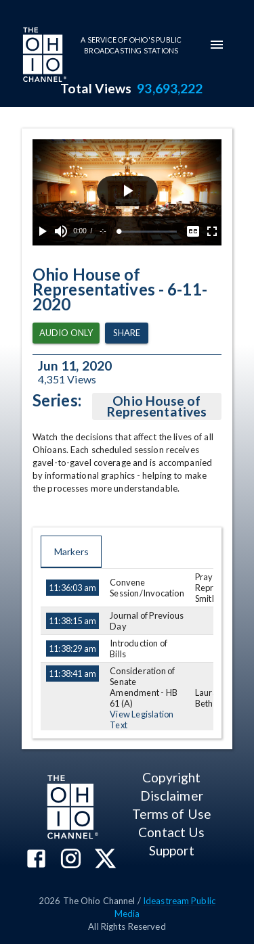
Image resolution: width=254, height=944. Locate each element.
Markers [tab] (71, 551)
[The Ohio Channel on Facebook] (36, 860)
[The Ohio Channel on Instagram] (71, 860)
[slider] (148, 232)
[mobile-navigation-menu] (216, 44)
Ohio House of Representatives (156, 406)
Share (126, 333)
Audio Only (66, 333)
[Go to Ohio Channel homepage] (43, 56)
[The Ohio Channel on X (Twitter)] (105, 860)
